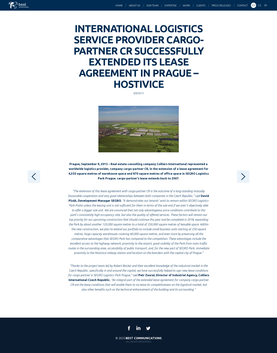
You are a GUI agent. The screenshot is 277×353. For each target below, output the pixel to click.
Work (186, 5)
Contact (242, 5)
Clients (200, 5)
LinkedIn (138, 328)
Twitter (148, 328)
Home (119, 5)
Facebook (128, 328)
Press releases (221, 5)
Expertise (171, 5)
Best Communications (19, 5)
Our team (152, 5)
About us (134, 5)
